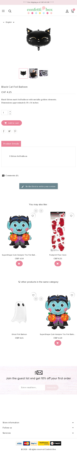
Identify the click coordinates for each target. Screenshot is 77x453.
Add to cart (11, 123)
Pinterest (15, 131)
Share (3, 131)
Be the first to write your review (38, 186)
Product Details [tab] (11, 143)
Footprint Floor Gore (58, 255)
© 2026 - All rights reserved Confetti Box (38, 449)
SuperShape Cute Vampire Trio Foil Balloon (19, 255)
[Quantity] (4, 112)
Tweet (9, 131)
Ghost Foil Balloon (19, 334)
